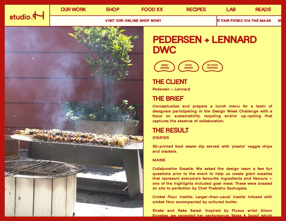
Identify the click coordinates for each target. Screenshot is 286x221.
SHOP (112, 10)
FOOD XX (152, 10)
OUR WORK (73, 10)
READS (263, 10)
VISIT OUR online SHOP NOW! (133, 21)
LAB (230, 10)
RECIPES (196, 10)
